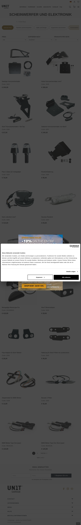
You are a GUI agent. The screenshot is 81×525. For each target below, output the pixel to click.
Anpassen (40, 277)
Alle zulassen (66, 277)
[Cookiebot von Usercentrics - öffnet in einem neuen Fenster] (71, 246)
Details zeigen (70, 271)
